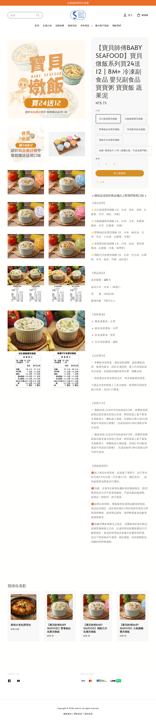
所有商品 (85, 25)
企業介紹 (47, 25)
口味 (98, 110)
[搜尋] (38, 15)
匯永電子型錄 (102, 25)
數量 (98, 158)
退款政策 (88, 713)
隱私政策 (78, 713)
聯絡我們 (116, 25)
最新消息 (72, 25)
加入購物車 (120, 173)
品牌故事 (59, 25)
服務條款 (67, 713)
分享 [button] (100, 182)
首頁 (37, 25)
